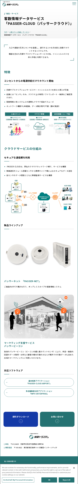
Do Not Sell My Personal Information (18, 481)
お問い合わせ (57, 419)
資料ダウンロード (20, 419)
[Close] (74, 469)
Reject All (66, 481)
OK (49, 481)
